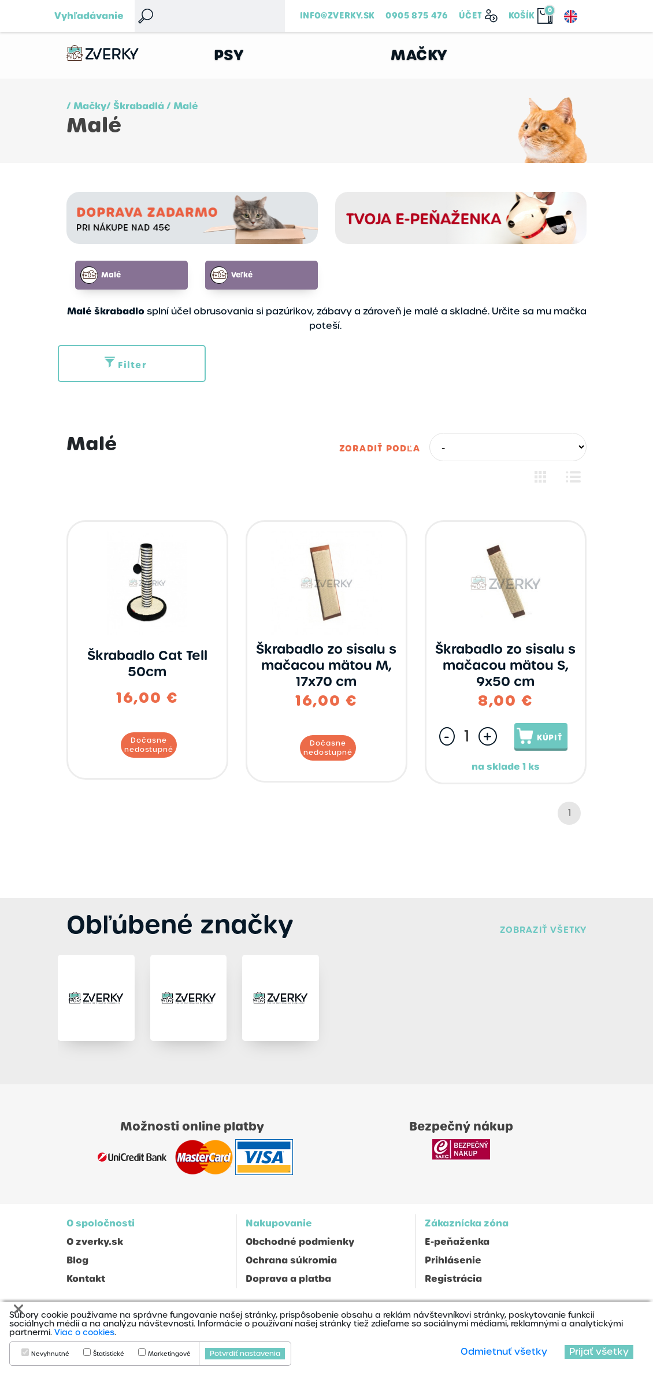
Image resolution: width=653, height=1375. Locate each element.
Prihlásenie (453, 1267)
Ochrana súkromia (291, 1267)
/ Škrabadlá (135, 106)
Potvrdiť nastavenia (245, 1353)
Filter (126, 365)
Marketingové (169, 1354)
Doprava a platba (288, 1285)
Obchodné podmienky (300, 1248)
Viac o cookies (84, 1332)
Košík (522, 15)
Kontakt (85, 1285)
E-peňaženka (457, 1248)
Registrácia (453, 1285)
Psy (229, 55)
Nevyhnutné (50, 1354)
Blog (77, 1267)
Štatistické (108, 1354)
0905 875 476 (416, 15)
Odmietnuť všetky (504, 1352)
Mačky (419, 55)
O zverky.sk (94, 1248)
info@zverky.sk (337, 15)
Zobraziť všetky (543, 930)
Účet (471, 15)
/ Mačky (86, 106)
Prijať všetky (599, 1352)
